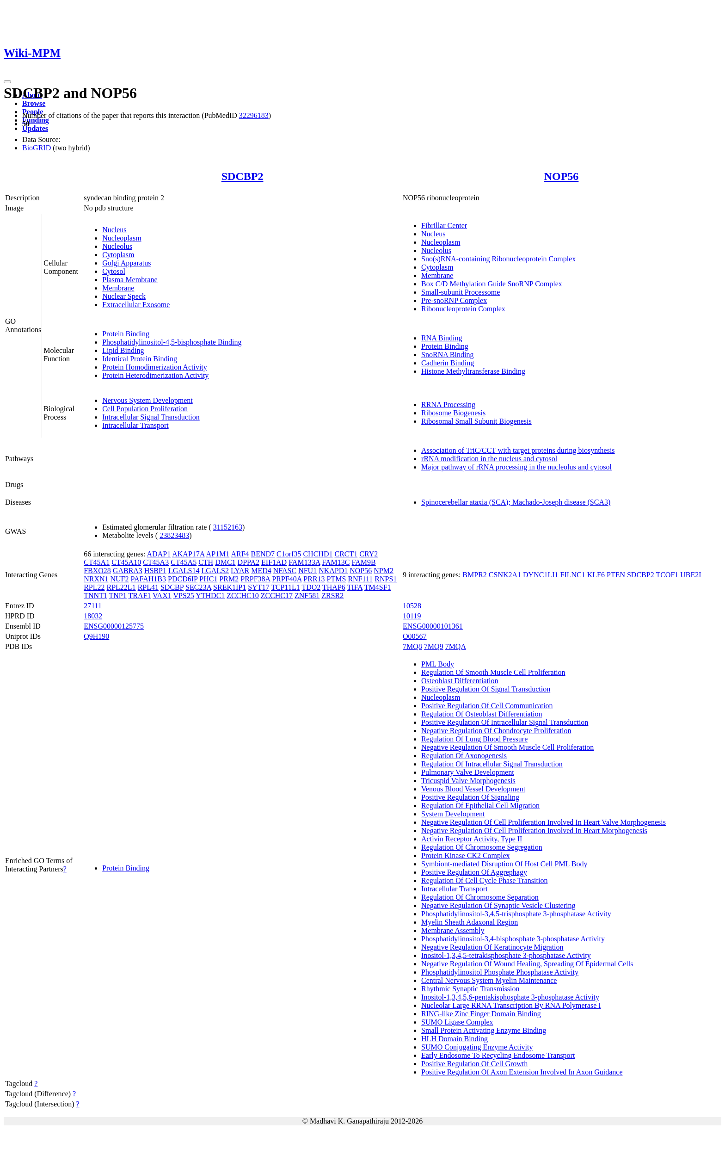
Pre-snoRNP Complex (454, 300)
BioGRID (36, 148)
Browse (33, 103)
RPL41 (148, 587)
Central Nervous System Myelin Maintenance (489, 980)
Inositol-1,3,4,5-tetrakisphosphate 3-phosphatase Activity (506, 955)
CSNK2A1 (505, 575)
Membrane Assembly (452, 930)
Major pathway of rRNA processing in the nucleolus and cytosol (516, 467)
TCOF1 (667, 575)
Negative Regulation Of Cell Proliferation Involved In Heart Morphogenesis (534, 830)
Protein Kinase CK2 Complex (465, 855)
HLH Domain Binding (454, 1039)
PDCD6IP (182, 579)
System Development (453, 814)
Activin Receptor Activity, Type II (471, 839)
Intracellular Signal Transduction (151, 417)
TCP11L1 (285, 587)
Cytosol (113, 271)
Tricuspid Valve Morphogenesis (468, 780)
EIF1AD (274, 562)
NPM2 (383, 570)
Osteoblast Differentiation (459, 681)
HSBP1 (155, 570)
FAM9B (364, 562)
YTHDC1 (210, 595)
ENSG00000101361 (433, 626)
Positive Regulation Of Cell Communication (487, 706)
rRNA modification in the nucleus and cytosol (489, 459)
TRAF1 (139, 595)
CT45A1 (97, 562)
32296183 (254, 115)
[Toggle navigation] (7, 81)
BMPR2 (474, 575)
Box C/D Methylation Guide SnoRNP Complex (491, 284)
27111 (93, 606)
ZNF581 (307, 595)
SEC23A (198, 587)
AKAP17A (188, 554)
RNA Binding (441, 338)
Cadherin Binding (447, 363)
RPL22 (94, 587)
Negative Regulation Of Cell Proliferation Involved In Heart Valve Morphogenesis (543, 822)
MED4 (261, 570)
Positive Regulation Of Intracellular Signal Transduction (504, 722)
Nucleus (114, 230)
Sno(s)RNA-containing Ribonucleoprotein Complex (498, 259)
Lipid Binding (123, 350)
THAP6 (333, 587)
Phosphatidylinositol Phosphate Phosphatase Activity (499, 972)
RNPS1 (386, 579)
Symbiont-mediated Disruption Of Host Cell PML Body (504, 864)
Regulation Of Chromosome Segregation (481, 847)
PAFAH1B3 (148, 579)
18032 (93, 616)
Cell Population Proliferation (145, 409)
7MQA (455, 646)
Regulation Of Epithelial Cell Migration (480, 805)
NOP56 (561, 176)
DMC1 (225, 562)
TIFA (354, 587)
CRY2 (368, 554)
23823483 (174, 535)
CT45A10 (126, 562)
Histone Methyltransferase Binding (473, 371)
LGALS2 (215, 570)
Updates (35, 128)
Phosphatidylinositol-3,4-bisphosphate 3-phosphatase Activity (513, 939)
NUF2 (120, 579)
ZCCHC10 (242, 595)
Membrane (118, 288)
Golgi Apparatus (126, 263)
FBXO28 (97, 570)
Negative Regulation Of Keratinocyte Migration (492, 947)
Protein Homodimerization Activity (154, 367)
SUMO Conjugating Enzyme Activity (477, 1047)
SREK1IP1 (229, 587)
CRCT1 (345, 554)
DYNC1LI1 (540, 575)
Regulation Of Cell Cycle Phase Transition (484, 880)
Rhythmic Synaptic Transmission (470, 989)
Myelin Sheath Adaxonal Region (469, 922)
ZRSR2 (332, 595)
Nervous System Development (147, 400)
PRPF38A (255, 579)
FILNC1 (572, 575)
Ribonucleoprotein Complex (463, 309)
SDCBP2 (242, 176)
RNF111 (360, 579)
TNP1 (118, 595)
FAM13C (336, 562)
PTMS (336, 579)
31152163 (227, 527)
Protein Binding (125, 334)
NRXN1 (96, 579)
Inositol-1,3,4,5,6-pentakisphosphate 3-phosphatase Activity (510, 997)
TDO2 (310, 587)
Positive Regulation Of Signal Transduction (485, 689)
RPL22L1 (121, 587)
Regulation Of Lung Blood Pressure (474, 739)
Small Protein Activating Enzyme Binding (483, 1030)
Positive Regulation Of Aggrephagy (474, 872)
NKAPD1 (333, 570)
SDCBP (172, 587)
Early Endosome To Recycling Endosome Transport (498, 1055)
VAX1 (162, 595)
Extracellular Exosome (136, 305)
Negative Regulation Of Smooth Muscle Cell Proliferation (507, 747)
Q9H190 (96, 636)
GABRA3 (127, 570)
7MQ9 (433, 646)
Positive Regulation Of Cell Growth (474, 1064)
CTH (205, 562)
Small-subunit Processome (460, 292)
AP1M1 (218, 554)
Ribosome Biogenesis (453, 413)
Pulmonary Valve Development (467, 772)
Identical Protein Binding (139, 359)
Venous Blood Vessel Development (473, 789)
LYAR (240, 570)
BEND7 (263, 554)
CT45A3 (156, 562)
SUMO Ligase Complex (457, 1022)
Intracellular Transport (135, 425)
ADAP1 (159, 554)
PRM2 (229, 579)
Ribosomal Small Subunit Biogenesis (476, 421)
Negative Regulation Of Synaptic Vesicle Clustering (498, 905)
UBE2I (690, 575)
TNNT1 (95, 595)
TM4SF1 (377, 587)
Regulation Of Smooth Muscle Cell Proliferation (493, 672)
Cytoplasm (118, 255)
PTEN (616, 575)
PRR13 (314, 579)
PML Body (437, 664)
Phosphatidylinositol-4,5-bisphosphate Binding (171, 342)
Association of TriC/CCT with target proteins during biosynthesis (518, 450)
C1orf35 (288, 554)
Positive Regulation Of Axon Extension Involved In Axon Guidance (522, 1072)
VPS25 (183, 595)
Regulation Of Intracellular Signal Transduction (492, 764)
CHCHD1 (317, 554)
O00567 (415, 636)
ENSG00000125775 (114, 626)
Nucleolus (117, 246)
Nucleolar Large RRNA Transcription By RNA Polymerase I (511, 1005)
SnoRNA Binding (447, 354)
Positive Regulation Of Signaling (470, 797)
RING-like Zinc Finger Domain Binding (481, 1014)
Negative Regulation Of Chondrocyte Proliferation (496, 731)
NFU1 (307, 570)
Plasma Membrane (130, 280)
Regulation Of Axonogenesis (464, 756)
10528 (412, 606)
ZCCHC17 (277, 595)
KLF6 (596, 575)
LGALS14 (184, 570)
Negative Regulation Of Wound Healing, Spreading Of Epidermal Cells (527, 964)
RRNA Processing (448, 404)
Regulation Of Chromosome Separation (480, 897)
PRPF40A (286, 579)
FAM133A (304, 562)
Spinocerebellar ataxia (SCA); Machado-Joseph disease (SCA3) (515, 502)
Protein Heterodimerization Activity (155, 375)
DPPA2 (248, 562)
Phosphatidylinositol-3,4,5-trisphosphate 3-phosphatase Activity (516, 914)
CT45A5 (184, 562)
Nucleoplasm (121, 238)
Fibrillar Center (444, 225)
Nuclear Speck (124, 296)
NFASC (284, 570)
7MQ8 (412, 646)
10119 (412, 616)
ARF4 (240, 554)
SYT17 (258, 587)
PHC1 (208, 579)
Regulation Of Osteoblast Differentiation (481, 714)
